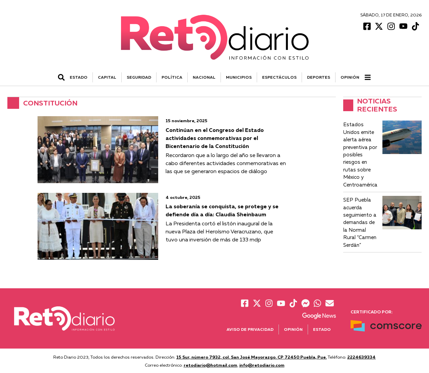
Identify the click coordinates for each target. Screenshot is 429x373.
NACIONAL (204, 77)
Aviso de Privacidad (250, 329)
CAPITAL (107, 77)
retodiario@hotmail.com (210, 365)
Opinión (350, 77)
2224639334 (361, 357)
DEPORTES (318, 77)
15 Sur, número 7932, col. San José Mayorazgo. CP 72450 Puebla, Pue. (251, 357)
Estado (322, 329)
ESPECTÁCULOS (279, 77)
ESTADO (78, 77)
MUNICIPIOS (239, 77)
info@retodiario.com (262, 365)
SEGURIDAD (139, 77)
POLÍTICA (172, 77)
